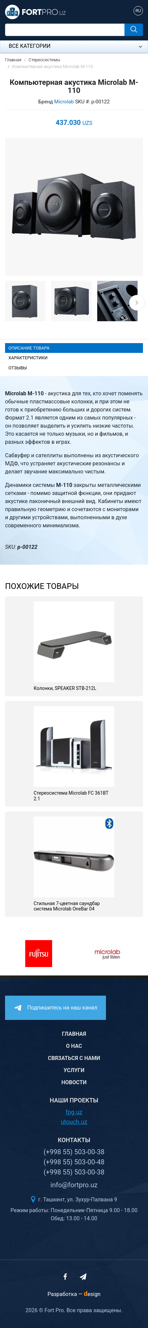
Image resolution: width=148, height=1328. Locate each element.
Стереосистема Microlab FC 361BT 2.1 (71, 795)
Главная (13, 59)
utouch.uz (74, 1121)
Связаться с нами (74, 1058)
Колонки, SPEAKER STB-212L (65, 688)
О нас (74, 1046)
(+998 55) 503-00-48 (73, 1162)
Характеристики (27, 357)
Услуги (74, 1070)
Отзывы (17, 367)
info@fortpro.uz (74, 1185)
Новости (74, 1082)
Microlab (64, 102)
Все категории (75, 46)
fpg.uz (74, 1112)
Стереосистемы (44, 59)
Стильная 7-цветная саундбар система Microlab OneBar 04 (67, 906)
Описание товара (28, 348)
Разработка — (74, 1294)
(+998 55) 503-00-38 (73, 1152)
